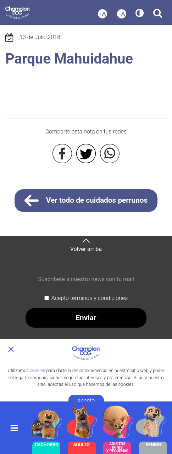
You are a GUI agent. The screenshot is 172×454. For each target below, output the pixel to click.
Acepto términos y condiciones (89, 298)
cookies (37, 370)
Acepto (86, 400)
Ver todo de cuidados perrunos (86, 200)
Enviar (86, 317)
